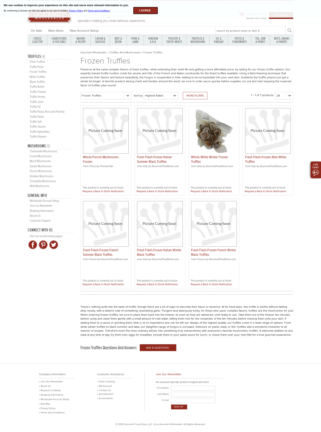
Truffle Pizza (36, 67)
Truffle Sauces (38, 127)
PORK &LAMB (135, 40)
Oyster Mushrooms (41, 166)
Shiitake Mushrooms (41, 176)
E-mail (165, 400)
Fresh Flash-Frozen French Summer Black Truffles (100, 252)
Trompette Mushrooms (43, 181)
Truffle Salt (36, 122)
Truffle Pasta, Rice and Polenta (47, 112)
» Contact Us (104, 390)
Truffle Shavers (38, 137)
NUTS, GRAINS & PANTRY (281, 40)
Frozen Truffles (38, 72)
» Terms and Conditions (52, 412)
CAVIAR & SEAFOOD (100, 40)
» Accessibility (105, 398)
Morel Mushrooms (40, 161)
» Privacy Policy (47, 408)
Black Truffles (37, 82)
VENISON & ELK (153, 40)
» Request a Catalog (50, 390)
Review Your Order (256, 18)
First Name (163, 387)
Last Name (163, 394)
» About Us (45, 386)
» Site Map (44, 403)
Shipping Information (42, 211)
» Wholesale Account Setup (54, 399)
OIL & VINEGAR (218, 40)
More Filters (195, 95)
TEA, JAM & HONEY (260, 40)
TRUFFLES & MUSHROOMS (198, 40)
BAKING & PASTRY (81, 40)
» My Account (104, 386)
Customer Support (40, 221)
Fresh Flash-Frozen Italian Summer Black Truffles (154, 159)
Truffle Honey (37, 97)
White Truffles (37, 77)
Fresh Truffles (37, 62)
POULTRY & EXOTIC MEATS (174, 40)
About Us (35, 216)
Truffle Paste (37, 117)
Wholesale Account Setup (44, 201)
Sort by (138, 95)
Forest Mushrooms (41, 156)
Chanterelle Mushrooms (43, 151)
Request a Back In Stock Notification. (103, 191)
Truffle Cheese (38, 92)
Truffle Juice (36, 102)
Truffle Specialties (40, 132)
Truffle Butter (37, 87)
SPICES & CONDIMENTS (239, 40)
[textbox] (250, 30)
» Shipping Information (51, 394)
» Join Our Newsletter (51, 381)
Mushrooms (37, 146)
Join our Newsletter (41, 206)
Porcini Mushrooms (41, 171)
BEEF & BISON (118, 40)
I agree (145, 10)
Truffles (34, 56)
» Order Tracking (106, 381)
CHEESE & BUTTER (37, 40)
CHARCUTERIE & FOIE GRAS (59, 40)
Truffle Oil (35, 107)
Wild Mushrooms (39, 186)
